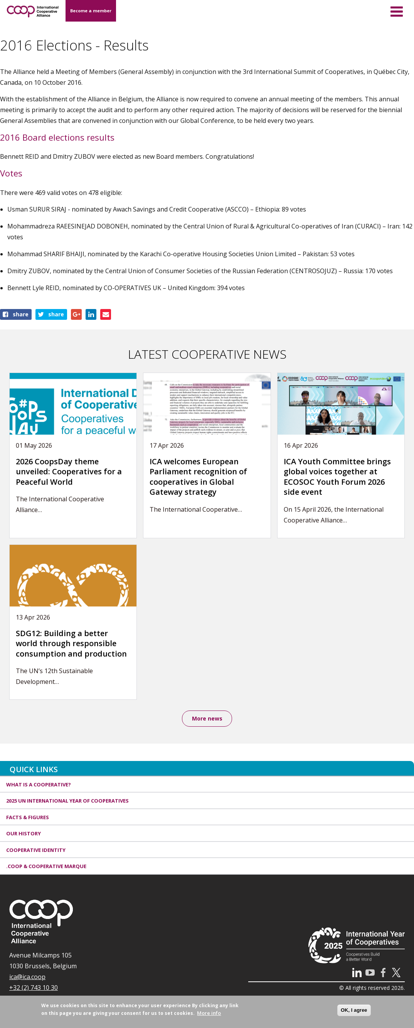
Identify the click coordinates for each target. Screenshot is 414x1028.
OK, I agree (354, 1010)
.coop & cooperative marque (46, 867)
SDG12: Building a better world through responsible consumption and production (71, 643)
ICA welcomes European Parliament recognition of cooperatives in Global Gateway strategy (198, 476)
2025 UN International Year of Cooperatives (67, 801)
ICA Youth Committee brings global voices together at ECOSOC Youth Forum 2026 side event (337, 476)
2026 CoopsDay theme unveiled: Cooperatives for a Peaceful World (69, 471)
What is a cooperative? (38, 785)
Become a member (90, 10)
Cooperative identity (36, 851)
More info (209, 1013)
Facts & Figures (27, 818)
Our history (23, 834)
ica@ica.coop (27, 978)
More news (207, 718)
